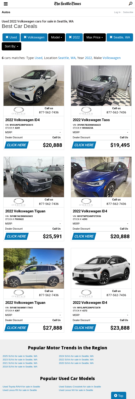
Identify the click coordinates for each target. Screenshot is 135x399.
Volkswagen (34, 37)
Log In (117, 12)
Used (11, 37)
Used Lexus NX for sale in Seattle (76, 390)
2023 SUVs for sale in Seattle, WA (20, 359)
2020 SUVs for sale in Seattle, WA (76, 363)
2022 (74, 37)
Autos (6, 12)
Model (56, 37)
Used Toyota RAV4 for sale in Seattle (21, 386)
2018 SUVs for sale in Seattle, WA (20, 366)
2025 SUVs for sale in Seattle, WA (20, 356)
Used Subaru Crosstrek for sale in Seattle (80, 386)
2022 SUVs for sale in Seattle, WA (76, 359)
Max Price (94, 37)
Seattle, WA (120, 37)
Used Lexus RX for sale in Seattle (20, 390)
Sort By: (11, 46)
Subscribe (128, 12)
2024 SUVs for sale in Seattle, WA (76, 356)
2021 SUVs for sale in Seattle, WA (20, 363)
